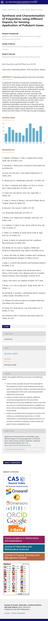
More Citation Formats (15, 449)
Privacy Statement (18, 613)
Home (4, 10)
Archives (12, 10)
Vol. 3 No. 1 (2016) (23, 10)
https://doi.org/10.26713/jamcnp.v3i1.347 (21, 64)
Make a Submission (12, 462)
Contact (7, 613)
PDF (7, 326)
